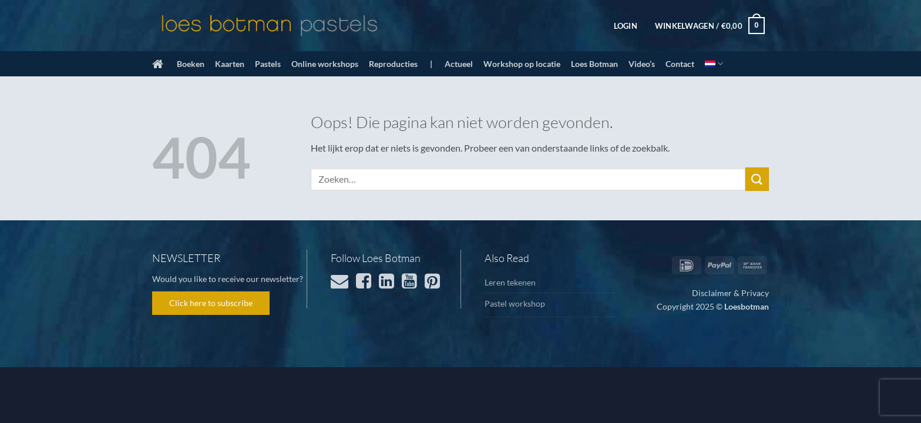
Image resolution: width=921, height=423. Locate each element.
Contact (679, 64)
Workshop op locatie (521, 64)
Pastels (268, 64)
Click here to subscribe (211, 303)
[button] (625, 25)
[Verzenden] (757, 178)
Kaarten (229, 64)
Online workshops (324, 64)
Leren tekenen (510, 282)
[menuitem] (714, 63)
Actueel (459, 64)
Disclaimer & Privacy (730, 293)
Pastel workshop (515, 303)
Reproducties (393, 64)
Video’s (641, 64)
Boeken (190, 64)
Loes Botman (594, 64)
